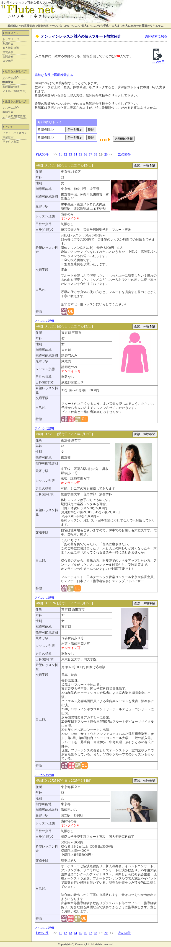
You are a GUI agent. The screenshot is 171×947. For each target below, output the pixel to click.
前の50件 (42, 154)
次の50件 (124, 154)
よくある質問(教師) (14, 116)
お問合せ (8, 56)
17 (90, 154)
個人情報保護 (11, 47)
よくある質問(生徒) (14, 91)
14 (75, 154)
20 (106, 154)
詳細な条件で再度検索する (54, 75)
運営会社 (8, 52)
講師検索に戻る (156, 36)
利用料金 (8, 43)
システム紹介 (11, 77)
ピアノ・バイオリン (15, 133)
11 (60, 154)
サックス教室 (11, 141)
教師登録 (8, 112)
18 (95, 154)
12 (65, 154)
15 (80, 154)
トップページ (11, 39)
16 (85, 154)
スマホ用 (8, 60)
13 (70, 154)
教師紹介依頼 (11, 86)
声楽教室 (8, 137)
